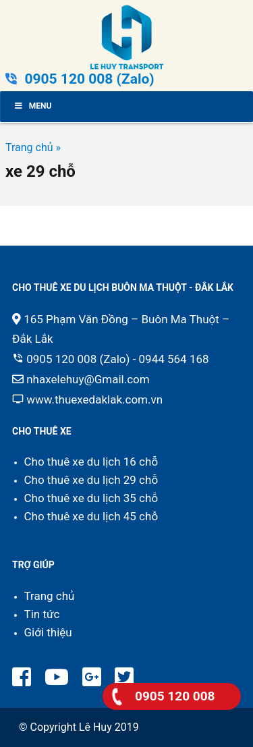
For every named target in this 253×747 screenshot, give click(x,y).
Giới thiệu (48, 632)
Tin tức (42, 614)
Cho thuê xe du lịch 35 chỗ (91, 498)
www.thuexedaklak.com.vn (94, 399)
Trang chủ (49, 596)
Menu (32, 106)
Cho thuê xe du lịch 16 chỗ (91, 461)
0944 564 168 (174, 359)
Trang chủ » (33, 147)
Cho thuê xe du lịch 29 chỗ (91, 480)
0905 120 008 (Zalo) (89, 79)
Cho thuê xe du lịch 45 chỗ (91, 516)
